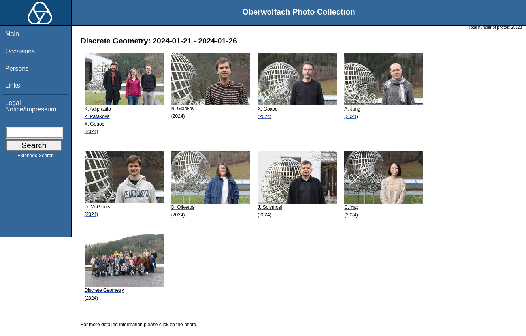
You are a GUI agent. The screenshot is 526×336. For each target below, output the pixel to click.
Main (12, 33)
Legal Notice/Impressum (30, 106)
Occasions (20, 51)
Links (12, 85)
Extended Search (35, 157)
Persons (16, 68)
